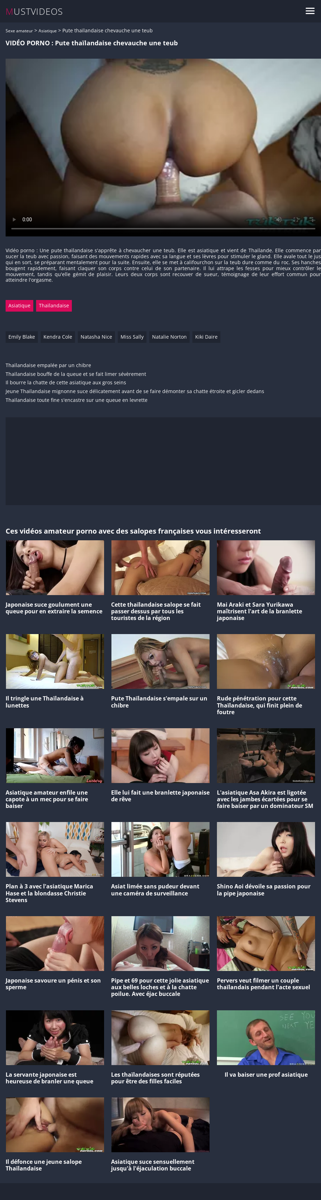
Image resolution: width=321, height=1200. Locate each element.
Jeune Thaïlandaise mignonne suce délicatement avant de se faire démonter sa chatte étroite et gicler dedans (135, 391)
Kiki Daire (206, 336)
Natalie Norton (169, 336)
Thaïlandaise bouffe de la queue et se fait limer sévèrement (76, 374)
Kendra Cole (57, 336)
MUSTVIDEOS (34, 11)
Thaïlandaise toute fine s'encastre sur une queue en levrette (77, 400)
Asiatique (48, 31)
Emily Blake (21, 336)
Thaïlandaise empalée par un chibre (48, 366)
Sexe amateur (19, 31)
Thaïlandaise (54, 305)
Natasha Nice (96, 336)
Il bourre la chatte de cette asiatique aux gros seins (66, 383)
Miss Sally (132, 336)
